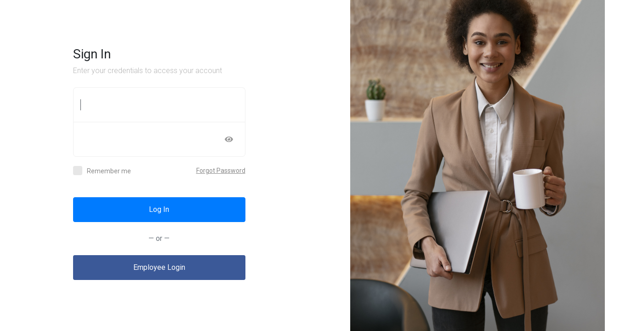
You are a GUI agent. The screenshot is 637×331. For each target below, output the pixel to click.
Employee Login (159, 267)
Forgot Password (220, 170)
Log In (159, 209)
